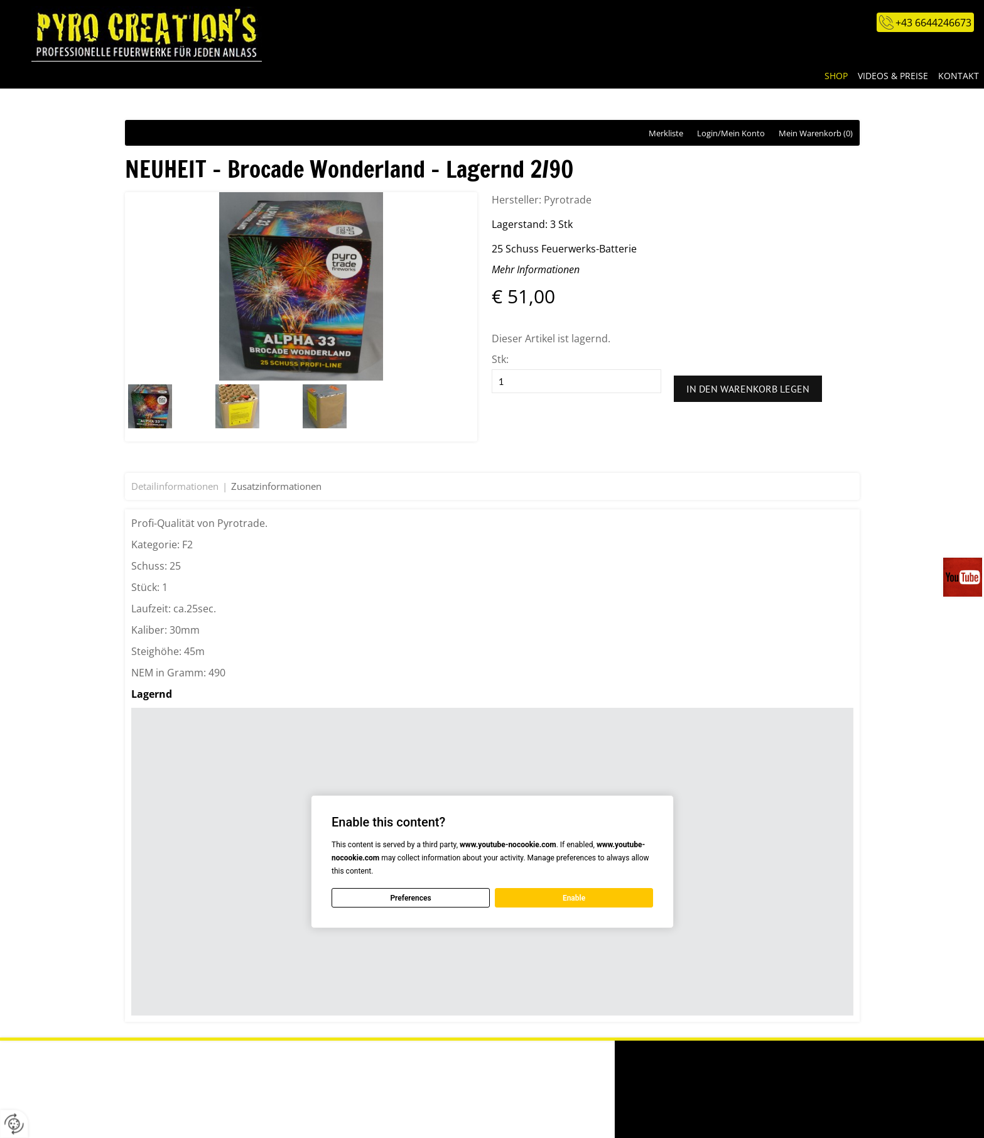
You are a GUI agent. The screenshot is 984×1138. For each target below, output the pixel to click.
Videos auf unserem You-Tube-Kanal (963, 577)
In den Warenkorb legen (747, 388)
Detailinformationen (175, 486)
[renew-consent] (14, 1124)
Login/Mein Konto (731, 133)
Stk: (500, 359)
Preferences (410, 897)
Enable (573, 897)
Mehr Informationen (536, 269)
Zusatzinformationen (276, 486)
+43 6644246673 (933, 23)
